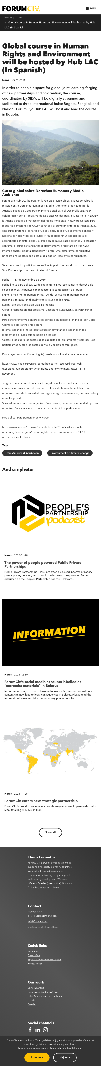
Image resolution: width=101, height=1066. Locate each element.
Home (8, 17)
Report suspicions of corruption (44, 960)
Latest (20, 17)
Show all (50, 832)
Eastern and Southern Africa (43, 992)
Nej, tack (65, 1057)
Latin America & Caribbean (22, 453)
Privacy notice (35, 964)
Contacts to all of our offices (43, 927)
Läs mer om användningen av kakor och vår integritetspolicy (50, 1048)
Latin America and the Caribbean (45, 996)
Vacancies (33, 951)
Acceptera (37, 1057)
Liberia (31, 1000)
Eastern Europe (36, 988)
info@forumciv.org (37, 921)
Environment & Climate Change (70, 453)
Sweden (32, 1004)
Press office (34, 955)
